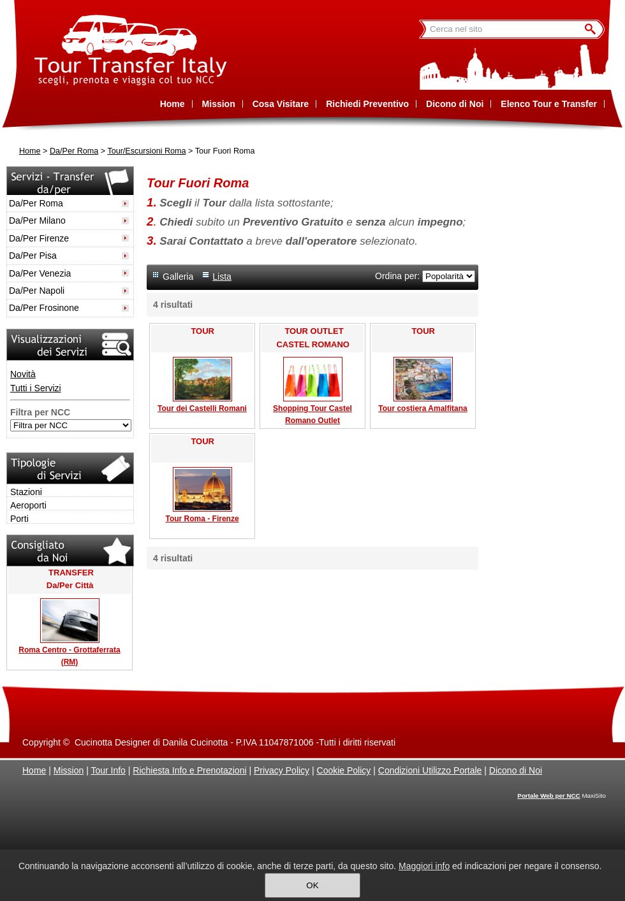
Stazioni (26, 492)
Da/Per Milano (37, 220)
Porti (19, 519)
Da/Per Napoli (36, 290)
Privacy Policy (281, 770)
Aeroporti (28, 505)
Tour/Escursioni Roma (146, 151)
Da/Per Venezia (40, 273)
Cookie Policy (344, 770)
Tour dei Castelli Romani (202, 408)
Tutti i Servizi (35, 388)
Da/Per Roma (74, 151)
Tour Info (108, 770)
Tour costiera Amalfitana (422, 408)
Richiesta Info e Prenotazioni (189, 770)
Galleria (178, 276)
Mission (69, 770)
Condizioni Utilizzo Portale (430, 770)
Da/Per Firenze (39, 238)
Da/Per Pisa (33, 255)
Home (30, 151)
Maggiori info (424, 866)
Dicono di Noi (515, 770)
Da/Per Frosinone (44, 308)
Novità (23, 374)
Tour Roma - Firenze (202, 518)
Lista (222, 276)
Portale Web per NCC (548, 795)
